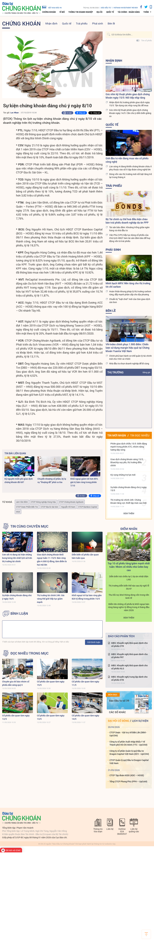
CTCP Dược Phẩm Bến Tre (27, 507)
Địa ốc (100, 12)
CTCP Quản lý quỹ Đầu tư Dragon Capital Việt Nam (129, 762)
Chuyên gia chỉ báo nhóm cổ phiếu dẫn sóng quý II (15, 683)
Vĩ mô (62, 12)
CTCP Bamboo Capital (87, 507)
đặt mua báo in (52, 7)
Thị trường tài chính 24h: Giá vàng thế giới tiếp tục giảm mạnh (50, 599)
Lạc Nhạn (14, 112)
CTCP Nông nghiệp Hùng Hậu (43, 502)
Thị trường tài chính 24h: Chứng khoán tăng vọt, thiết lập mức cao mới (128, 501)
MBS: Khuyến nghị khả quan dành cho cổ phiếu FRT (129, 656)
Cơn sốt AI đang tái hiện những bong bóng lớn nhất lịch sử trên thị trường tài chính (17, 558)
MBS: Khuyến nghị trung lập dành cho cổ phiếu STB (129, 678)
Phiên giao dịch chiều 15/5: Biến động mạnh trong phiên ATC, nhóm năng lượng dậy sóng (128, 446)
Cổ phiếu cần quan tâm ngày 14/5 (85, 717)
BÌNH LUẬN (19, 613)
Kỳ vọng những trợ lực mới (123, 474)
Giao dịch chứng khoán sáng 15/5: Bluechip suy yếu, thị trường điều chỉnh (127, 462)
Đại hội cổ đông (118, 720)
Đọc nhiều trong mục (29, 653)
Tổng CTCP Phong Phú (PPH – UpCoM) (128, 781)
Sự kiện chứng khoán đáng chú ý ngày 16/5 (17, 597)
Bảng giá (146, 372)
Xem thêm (128, 513)
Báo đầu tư (106, 8)
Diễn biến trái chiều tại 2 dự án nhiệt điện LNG (128, 578)
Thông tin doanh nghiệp (80, 12)
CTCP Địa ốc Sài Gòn (49, 507)
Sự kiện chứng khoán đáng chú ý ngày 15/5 (128, 489)
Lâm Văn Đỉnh (22, 502)
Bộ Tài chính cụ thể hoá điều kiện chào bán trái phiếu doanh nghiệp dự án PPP (127, 221)
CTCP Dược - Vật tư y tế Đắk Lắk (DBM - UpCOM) (128, 734)
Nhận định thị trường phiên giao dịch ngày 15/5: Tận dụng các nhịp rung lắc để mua (129, 104)
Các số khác (117, 712)
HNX (18, 512)
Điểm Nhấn (128, 529)
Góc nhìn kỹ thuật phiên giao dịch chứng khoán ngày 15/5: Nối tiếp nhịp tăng (128, 96)
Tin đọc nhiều (139, 435)
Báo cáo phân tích (121, 636)
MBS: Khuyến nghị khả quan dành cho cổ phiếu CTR (129, 644)
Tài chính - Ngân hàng (129, 12)
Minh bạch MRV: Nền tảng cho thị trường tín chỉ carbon (128, 285)
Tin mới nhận (116, 435)
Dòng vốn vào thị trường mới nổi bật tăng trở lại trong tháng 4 (130, 176)
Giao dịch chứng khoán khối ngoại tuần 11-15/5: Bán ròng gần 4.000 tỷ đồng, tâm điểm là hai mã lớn (52, 559)
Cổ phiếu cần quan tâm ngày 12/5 (16, 717)
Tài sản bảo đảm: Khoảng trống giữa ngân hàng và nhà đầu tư (129, 229)
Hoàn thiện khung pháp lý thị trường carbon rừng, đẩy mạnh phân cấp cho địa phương (130, 293)
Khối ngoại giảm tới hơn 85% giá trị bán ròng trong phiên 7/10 (84, 482)
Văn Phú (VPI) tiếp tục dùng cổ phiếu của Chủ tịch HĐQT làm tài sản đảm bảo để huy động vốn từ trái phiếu (129, 238)
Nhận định (51, 23)
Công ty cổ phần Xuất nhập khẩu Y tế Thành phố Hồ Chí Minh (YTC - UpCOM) (128, 743)
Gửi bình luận (93, 642)
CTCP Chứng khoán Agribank (71, 502)
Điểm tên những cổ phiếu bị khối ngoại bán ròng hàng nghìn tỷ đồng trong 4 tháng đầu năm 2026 (128, 607)
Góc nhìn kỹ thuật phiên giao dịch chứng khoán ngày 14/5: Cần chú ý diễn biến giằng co (130, 113)
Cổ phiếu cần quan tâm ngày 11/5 (85, 683)
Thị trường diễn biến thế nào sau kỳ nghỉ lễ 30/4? (129, 587)
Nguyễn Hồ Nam (68, 507)
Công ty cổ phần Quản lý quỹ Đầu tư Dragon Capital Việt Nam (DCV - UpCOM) (129, 752)
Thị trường (115, 372)
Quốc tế (110, 12)
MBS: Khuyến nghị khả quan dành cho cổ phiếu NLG (129, 667)
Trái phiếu (81, 23)
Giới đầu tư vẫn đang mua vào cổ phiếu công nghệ (127, 160)
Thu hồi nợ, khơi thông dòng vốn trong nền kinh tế (129, 596)
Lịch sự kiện (140, 720)
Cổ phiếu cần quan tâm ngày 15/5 (50, 683)
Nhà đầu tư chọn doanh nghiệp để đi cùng (129, 363)
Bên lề (111, 23)
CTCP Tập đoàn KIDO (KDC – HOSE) (126, 775)
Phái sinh (97, 23)
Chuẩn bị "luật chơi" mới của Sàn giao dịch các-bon (129, 301)
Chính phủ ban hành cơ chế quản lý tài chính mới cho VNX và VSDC (130, 357)
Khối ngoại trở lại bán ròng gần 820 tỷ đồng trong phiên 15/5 (87, 597)
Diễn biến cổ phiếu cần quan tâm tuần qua (85, 556)
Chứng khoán (49, 12)
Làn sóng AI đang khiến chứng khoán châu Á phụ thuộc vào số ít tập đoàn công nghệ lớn (130, 168)
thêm (146, 12)
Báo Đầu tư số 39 (119, 700)
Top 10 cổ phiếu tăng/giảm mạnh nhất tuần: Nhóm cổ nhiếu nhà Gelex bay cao (129, 567)
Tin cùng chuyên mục (29, 526)
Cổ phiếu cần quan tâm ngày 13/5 (50, 717)
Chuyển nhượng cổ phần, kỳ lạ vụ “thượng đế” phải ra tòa (51, 480)
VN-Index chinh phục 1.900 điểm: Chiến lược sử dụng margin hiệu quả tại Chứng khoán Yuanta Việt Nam (127, 348)
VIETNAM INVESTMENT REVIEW (125, 8)
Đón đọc (112, 694)
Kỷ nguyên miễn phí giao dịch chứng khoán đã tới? (18, 480)
